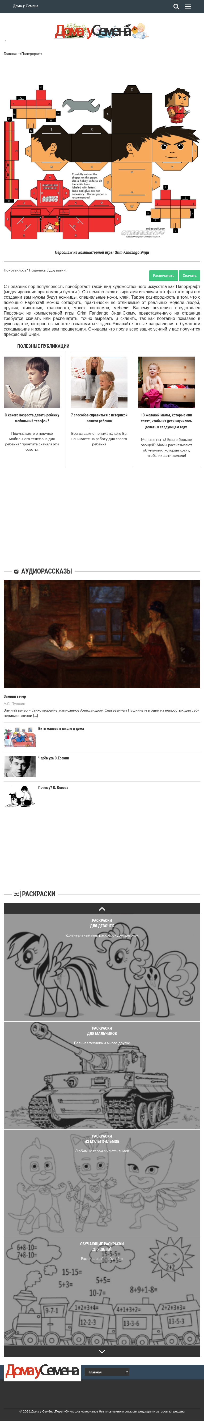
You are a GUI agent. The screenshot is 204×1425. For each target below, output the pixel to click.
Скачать (190, 275)
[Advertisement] (102, 71)
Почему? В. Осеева (53, 787)
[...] (35, 714)
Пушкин (18, 702)
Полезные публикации (43, 346)
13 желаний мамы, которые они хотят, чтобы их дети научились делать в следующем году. (166, 421)
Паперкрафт (31, 53)
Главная (10, 53)
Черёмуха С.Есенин (53, 757)
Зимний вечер (15, 696)
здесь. (106, 323)
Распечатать (163, 275)
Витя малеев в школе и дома (60, 728)
